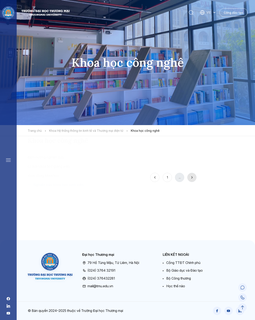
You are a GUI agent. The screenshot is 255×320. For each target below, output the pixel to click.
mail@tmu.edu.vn (97, 286)
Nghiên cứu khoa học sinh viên (59, 209)
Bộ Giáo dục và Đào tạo (184, 270)
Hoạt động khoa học (43, 200)
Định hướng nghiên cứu (46, 182)
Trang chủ (35, 130)
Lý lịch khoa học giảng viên (49, 191)
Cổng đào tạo (233, 12)
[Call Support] (242, 297)
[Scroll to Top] (242, 307)
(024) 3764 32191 (98, 270)
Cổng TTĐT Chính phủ (183, 263)
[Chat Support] (242, 287)
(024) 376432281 (98, 278)
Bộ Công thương (178, 278)
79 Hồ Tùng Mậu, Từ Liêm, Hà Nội (110, 263)
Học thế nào (175, 286)
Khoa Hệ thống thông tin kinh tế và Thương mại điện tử (86, 130)
